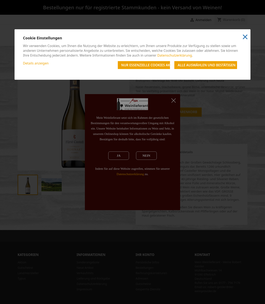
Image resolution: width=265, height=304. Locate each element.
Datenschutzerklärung (174, 55)
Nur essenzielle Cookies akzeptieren (145, 65)
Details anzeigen (36, 63)
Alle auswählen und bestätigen (206, 65)
